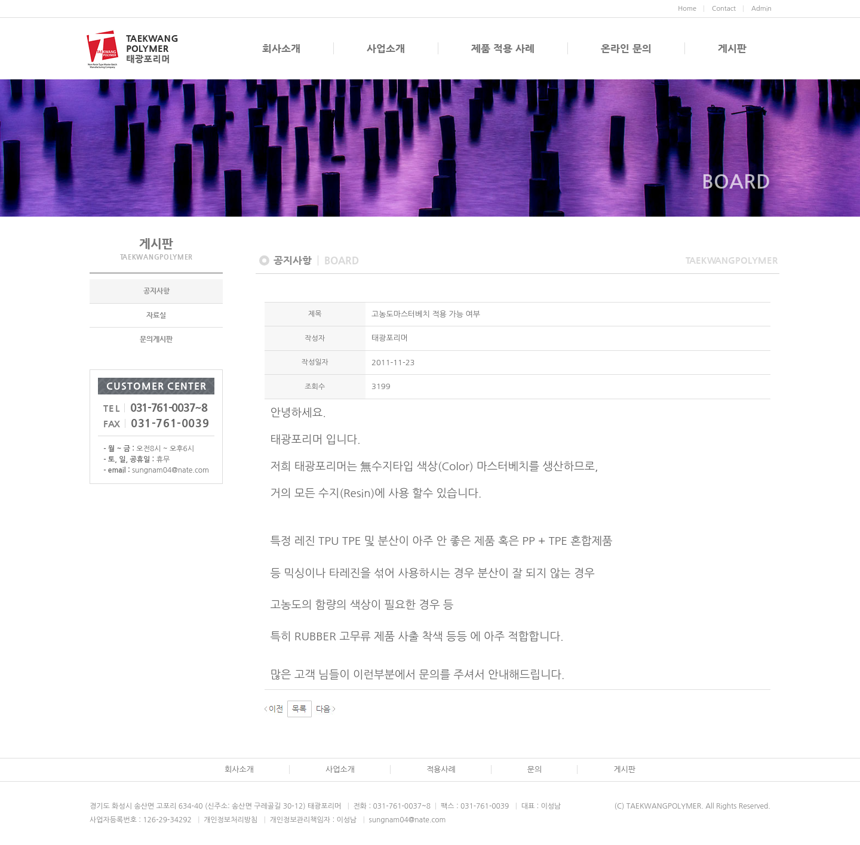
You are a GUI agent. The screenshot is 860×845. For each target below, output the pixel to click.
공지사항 (156, 292)
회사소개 (281, 48)
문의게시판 (156, 340)
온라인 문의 (626, 48)
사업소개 (386, 48)
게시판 (732, 48)
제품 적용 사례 (503, 48)
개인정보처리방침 (230, 820)
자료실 (156, 316)
